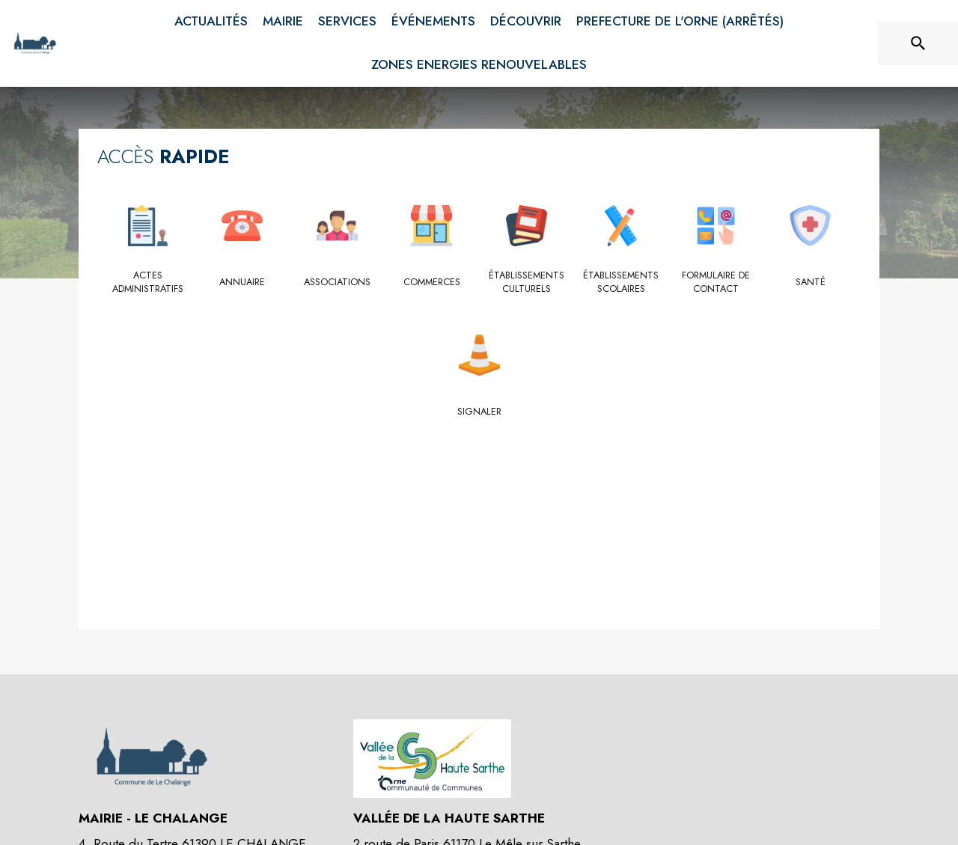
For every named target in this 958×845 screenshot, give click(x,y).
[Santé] (811, 282)
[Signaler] (479, 411)
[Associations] (337, 282)
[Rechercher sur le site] (918, 43)
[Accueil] (34, 43)
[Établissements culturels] (526, 282)
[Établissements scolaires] (621, 282)
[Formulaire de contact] (716, 282)
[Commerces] (432, 282)
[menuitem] (211, 21)
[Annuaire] (243, 282)
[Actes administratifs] (148, 282)
